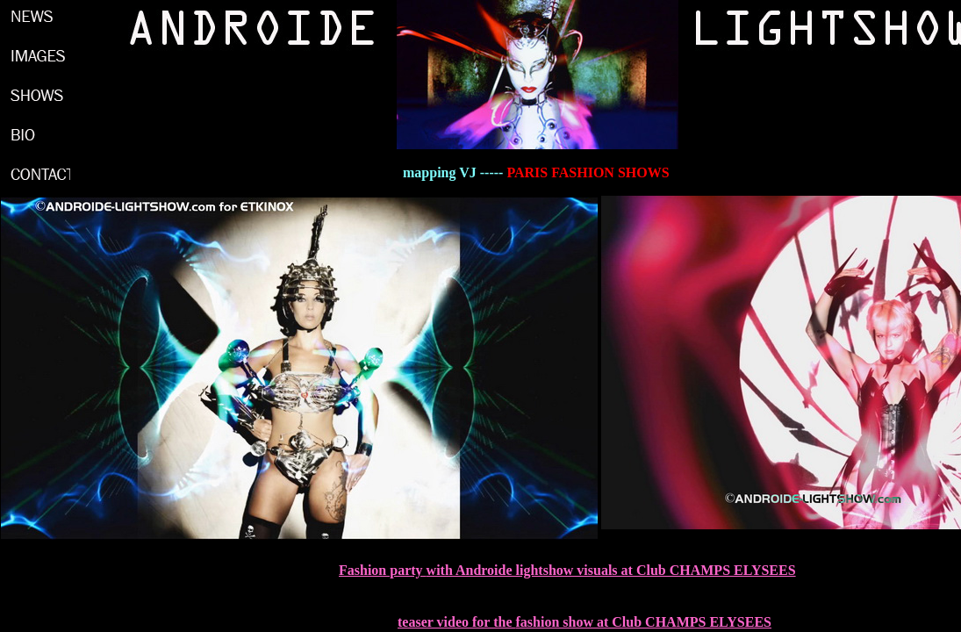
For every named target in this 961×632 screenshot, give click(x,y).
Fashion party (383, 570)
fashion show (553, 621)
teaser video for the (456, 621)
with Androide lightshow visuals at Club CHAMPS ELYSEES (611, 570)
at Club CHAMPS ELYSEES (682, 621)
